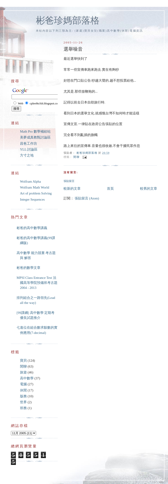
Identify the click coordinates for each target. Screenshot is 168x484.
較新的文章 (72, 188)
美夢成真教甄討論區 (35, 137)
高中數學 (27, 378)
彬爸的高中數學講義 (32, 228)
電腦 (23, 384)
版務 (23, 396)
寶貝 (23, 360)
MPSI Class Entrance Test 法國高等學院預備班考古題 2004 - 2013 (37, 283)
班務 (23, 408)
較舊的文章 (148, 188)
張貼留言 (69, 181)
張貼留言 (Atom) (87, 198)
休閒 (23, 390)
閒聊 (76, 157)
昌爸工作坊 (28, 143)
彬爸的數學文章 (28, 268)
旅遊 (23, 372)
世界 (23, 402)
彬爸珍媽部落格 (67, 20)
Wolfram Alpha (30, 181)
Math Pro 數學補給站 (35, 131)
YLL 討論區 (28, 149)
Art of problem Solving (36, 193)
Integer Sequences (32, 199)
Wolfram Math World (34, 187)
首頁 (110, 188)
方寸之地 (27, 155)
